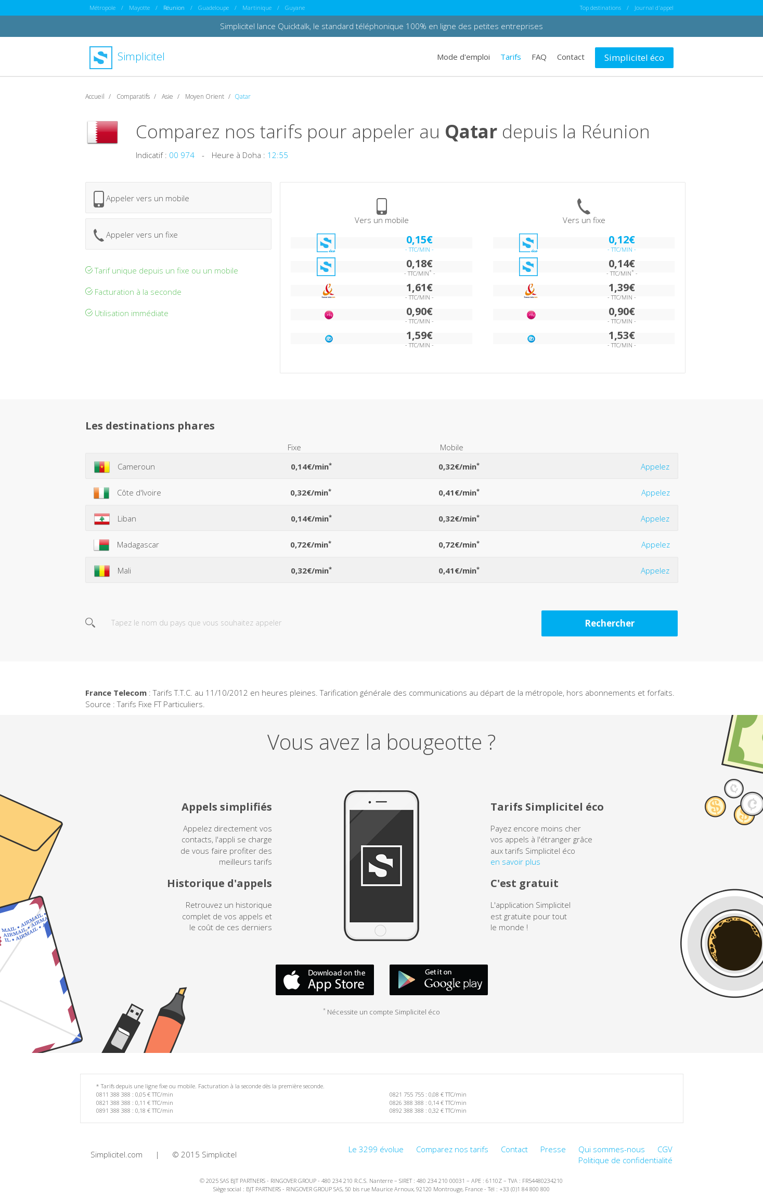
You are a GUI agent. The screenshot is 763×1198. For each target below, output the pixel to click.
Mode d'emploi (463, 56)
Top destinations (600, 7)
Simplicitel (127, 56)
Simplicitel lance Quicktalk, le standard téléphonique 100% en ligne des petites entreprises (381, 26)
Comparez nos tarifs (452, 1148)
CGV (665, 1148)
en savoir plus (515, 861)
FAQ (539, 56)
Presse (553, 1148)
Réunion (174, 7)
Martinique (256, 7)
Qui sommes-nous (611, 1148)
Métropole (102, 7)
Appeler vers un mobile (141, 198)
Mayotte (139, 7)
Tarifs (510, 56)
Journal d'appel (654, 7)
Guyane (295, 7)
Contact (571, 56)
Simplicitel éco (634, 57)
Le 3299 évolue (376, 1148)
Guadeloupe (213, 7)
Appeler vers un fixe (136, 235)
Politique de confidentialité (625, 1160)
